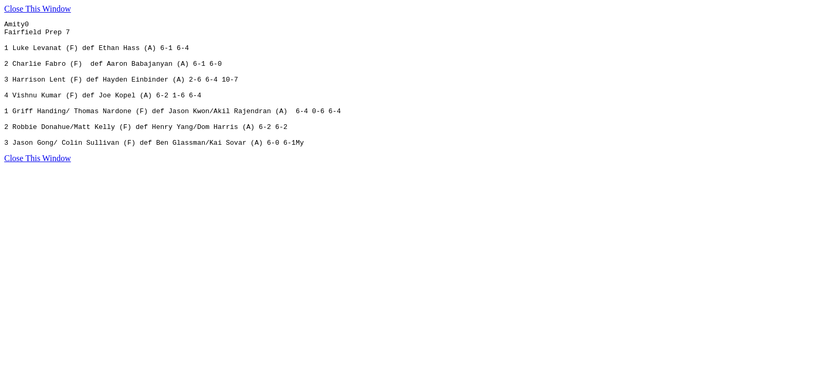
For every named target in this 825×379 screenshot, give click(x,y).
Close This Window (37, 8)
